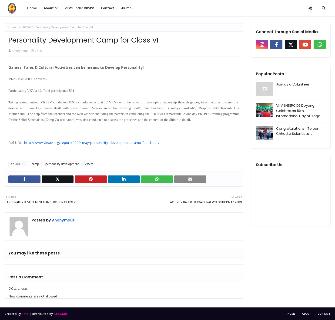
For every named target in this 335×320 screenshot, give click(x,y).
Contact (324, 313)
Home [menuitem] (32, 8)
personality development (62, 164)
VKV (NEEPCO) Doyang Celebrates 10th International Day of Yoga (298, 110)
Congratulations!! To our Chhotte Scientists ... (297, 131)
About (306, 313)
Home (12, 27)
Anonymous (20, 51)
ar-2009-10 (26, 27)
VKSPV (89, 164)
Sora (25, 314)
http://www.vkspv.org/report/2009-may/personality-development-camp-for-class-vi (92, 142)
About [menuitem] (49, 8)
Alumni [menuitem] (127, 8)
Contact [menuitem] (107, 8)
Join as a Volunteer (292, 84)
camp (35, 164)
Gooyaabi (61, 314)
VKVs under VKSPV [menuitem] (79, 8)
